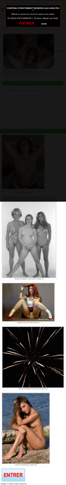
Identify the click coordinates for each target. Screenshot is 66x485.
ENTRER (26, 23)
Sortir (44, 24)
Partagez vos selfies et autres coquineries (14, 484)
